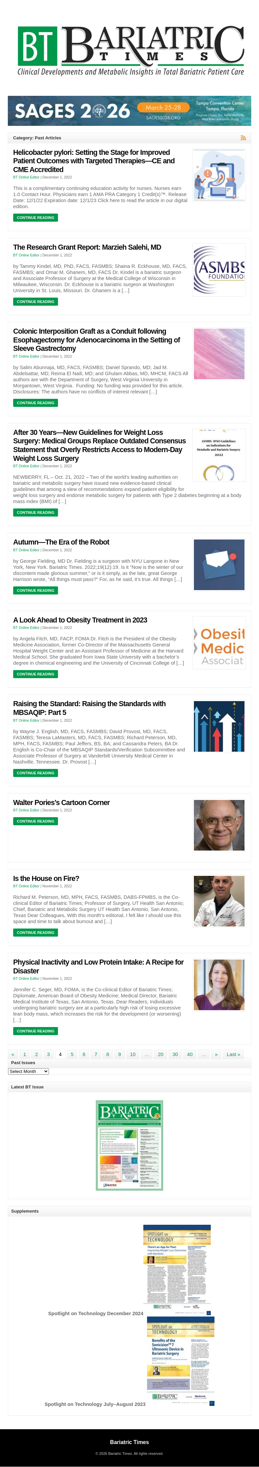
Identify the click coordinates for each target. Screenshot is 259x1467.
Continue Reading (35, 218)
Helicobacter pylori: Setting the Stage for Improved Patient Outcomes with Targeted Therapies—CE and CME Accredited (94, 161)
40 (190, 1054)
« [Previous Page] (12, 1054)
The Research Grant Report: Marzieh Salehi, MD (87, 247)
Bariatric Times (129, 1442)
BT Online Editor (26, 177)
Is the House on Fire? (46, 879)
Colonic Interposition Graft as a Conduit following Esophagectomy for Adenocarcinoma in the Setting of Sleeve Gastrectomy (96, 340)
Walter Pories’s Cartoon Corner (61, 803)
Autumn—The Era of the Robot (61, 542)
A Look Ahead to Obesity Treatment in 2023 (80, 620)
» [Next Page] (216, 1054)
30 (175, 1054)
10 (133, 1054)
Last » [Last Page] (233, 1054)
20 (160, 1054)
